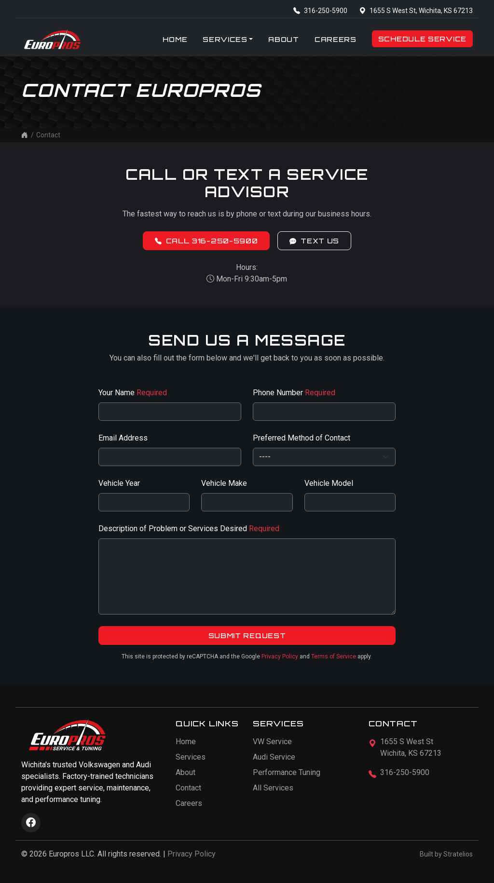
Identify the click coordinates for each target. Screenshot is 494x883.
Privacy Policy (279, 656)
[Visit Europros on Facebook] (31, 822)
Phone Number (294, 392)
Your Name (132, 392)
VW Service (272, 741)
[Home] (24, 135)
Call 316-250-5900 (206, 241)
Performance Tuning (286, 772)
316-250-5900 (320, 10)
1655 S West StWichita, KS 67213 (410, 747)
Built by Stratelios (446, 854)
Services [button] (225, 39)
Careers (336, 39)
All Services (273, 787)
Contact (188, 787)
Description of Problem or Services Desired (188, 528)
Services (191, 757)
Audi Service (274, 757)
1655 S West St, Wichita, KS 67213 (416, 10)
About (283, 39)
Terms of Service (333, 656)
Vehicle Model (328, 483)
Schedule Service (422, 39)
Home (175, 39)
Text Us (314, 241)
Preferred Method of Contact (301, 437)
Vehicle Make (224, 483)
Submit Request (247, 635)
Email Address (123, 437)
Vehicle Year (119, 483)
